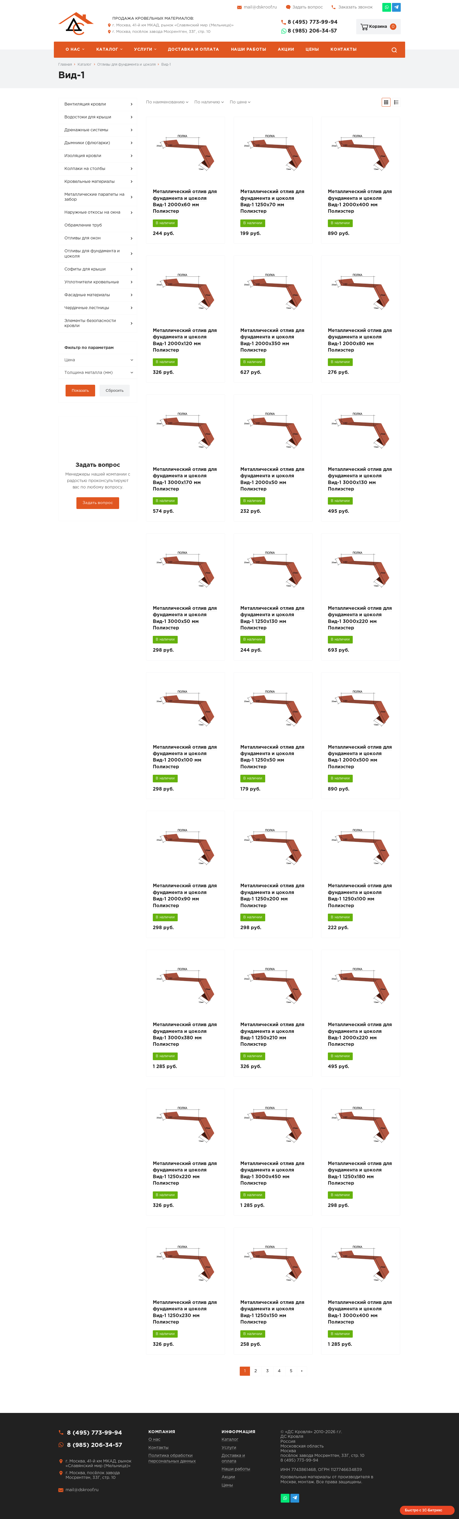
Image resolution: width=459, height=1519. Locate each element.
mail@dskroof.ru (260, 7)
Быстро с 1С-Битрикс (423, 1510)
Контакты (343, 49)
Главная (65, 64)
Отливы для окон (82, 238)
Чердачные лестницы (86, 308)
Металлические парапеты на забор (94, 197)
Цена (69, 360)
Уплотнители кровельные (91, 282)
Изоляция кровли (82, 156)
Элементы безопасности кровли (90, 323)
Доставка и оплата (193, 49)
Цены (312, 49)
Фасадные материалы (87, 295)
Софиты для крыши (85, 269)
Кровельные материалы (89, 181)
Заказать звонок (355, 7)
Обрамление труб (83, 225)
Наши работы (248, 49)
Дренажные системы (86, 130)
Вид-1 (165, 64)
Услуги (143, 49)
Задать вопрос (307, 7)
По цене (238, 102)
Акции (286, 49)
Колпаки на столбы (84, 169)
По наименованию (165, 102)
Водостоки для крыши (87, 117)
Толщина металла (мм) (88, 372)
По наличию (207, 102)
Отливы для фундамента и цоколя (126, 64)
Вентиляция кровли (85, 104)
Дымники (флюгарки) (87, 143)
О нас (73, 49)
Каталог (107, 49)
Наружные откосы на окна (92, 212)
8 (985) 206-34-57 (312, 31)
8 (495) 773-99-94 (313, 22)
